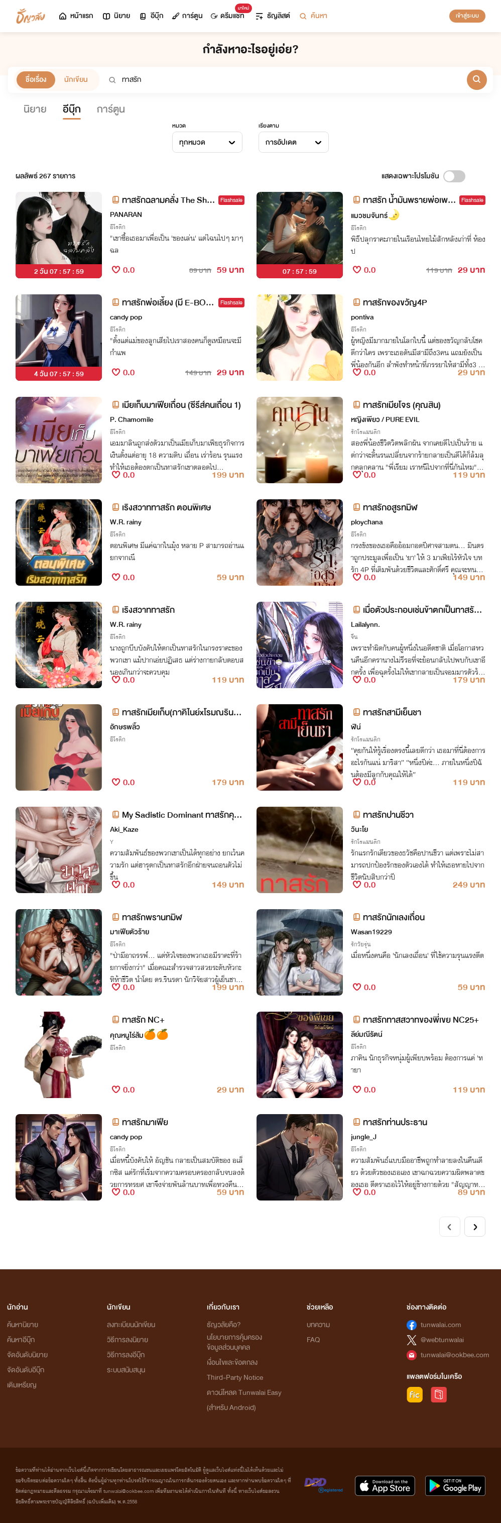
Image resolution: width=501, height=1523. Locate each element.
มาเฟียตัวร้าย (129, 932)
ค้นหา (312, 16)
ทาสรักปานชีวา (382, 815)
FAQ (313, 1340)
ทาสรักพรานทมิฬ (146, 917)
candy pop (126, 317)
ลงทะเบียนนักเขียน (131, 1325)
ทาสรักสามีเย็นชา (386, 712)
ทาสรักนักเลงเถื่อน (388, 917)
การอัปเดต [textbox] (281, 142)
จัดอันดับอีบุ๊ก (25, 1370)
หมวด (179, 126)
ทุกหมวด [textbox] (192, 142)
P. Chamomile (131, 419)
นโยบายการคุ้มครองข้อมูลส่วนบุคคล (234, 1342)
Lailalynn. (365, 624)
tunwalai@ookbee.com (455, 1355)
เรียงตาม (269, 126)
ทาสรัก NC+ (137, 1020)
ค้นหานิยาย (22, 1325)
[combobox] (207, 142)
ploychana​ (367, 522)
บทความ (318, 1325)
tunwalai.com (441, 1325)
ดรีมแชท (229, 13)
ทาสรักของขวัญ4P (389, 302)
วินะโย (359, 829)
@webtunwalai (442, 1340)
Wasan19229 (371, 932)
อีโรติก (118, 227)
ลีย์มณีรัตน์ (367, 1034)
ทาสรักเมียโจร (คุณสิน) (396, 405)
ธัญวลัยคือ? (224, 1325)
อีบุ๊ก (151, 16)
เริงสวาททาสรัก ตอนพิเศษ (160, 507)
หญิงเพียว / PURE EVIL (385, 419)
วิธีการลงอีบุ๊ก (126, 1355)
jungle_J (364, 1137)
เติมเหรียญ (22, 1385)
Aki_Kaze (124, 829)
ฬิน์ (356, 727)
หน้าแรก (75, 16)
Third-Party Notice (235, 1377)
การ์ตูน (187, 16)
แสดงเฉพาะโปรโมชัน (410, 176)
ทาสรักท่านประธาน (389, 1122)
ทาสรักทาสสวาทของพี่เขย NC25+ (415, 1020)
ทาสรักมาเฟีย (139, 1122)
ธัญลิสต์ (272, 16)
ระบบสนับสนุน (126, 1370)
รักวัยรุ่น (361, 944)
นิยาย (115, 16)
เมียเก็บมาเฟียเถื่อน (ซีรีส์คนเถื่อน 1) (175, 405)
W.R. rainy (126, 522)
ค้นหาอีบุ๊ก (21, 1340)
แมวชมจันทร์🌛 (375, 215)
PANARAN (126, 214)
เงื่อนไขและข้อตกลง (232, 1362)
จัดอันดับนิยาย (27, 1355)
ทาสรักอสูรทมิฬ (384, 507)
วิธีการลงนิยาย (127, 1340)
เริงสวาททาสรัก (142, 610)
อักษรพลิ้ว (125, 727)
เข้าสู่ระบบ (467, 16)
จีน (354, 637)
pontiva (362, 317)
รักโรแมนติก (366, 432)
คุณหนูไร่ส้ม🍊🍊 (139, 1035)
